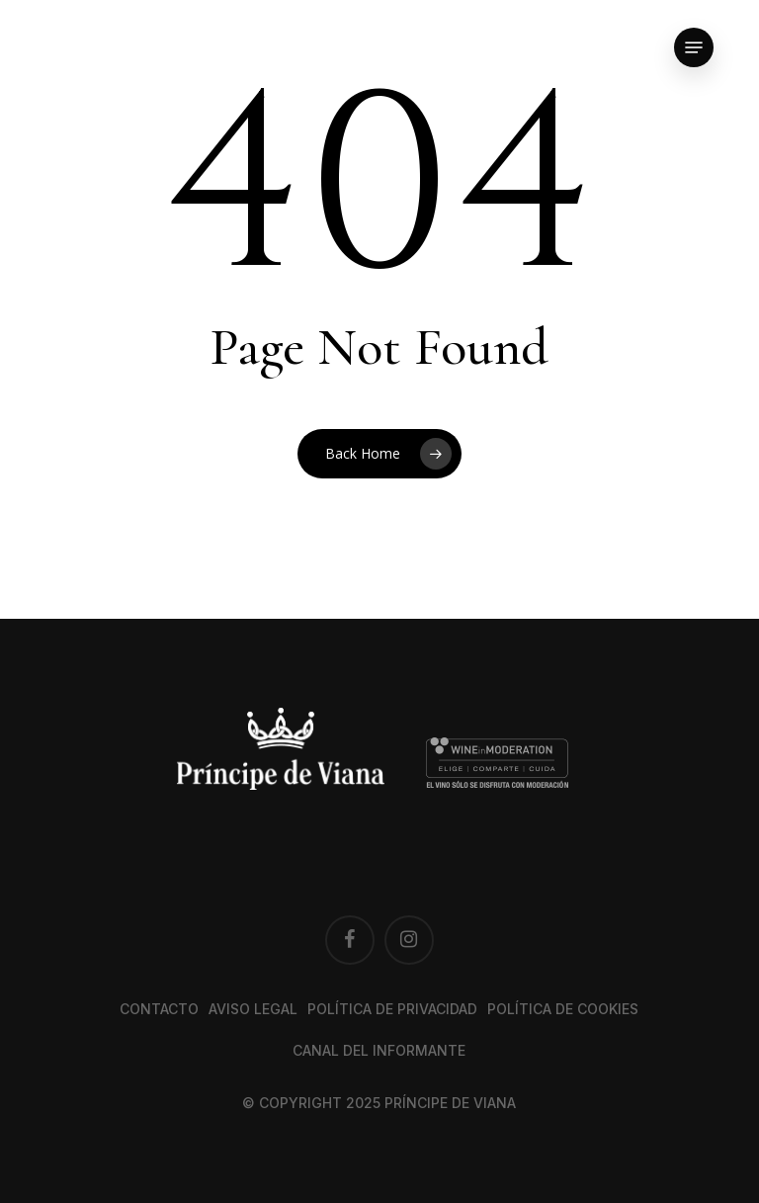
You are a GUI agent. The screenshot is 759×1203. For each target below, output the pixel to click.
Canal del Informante (379, 1050)
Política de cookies (562, 1008)
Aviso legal (253, 1008)
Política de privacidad (392, 1008)
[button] (694, 47)
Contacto (159, 1008)
